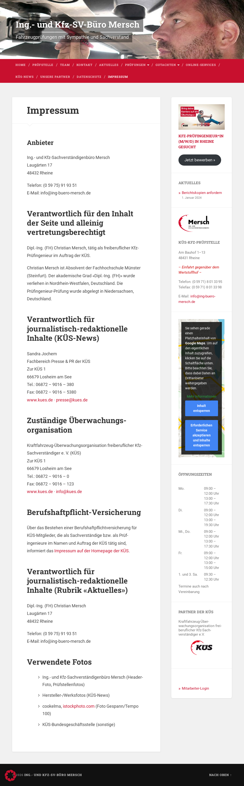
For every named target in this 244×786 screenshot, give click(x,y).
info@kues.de (69, 491)
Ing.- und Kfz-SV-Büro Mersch (78, 24)
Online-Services (201, 65)
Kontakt (84, 65)
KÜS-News (24, 77)
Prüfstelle (42, 65)
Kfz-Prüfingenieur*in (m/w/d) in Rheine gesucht (201, 141)
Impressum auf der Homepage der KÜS (91, 550)
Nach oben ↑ (220, 775)
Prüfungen (135, 65)
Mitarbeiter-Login (195, 688)
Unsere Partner (55, 77)
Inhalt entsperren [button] (201, 408)
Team (65, 65)
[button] (10, 775)
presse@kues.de (72, 399)
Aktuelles (108, 65)
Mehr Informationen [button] (201, 396)
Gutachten (166, 65)
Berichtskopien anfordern (202, 193)
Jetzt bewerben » (199, 160)
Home (20, 65)
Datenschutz (89, 77)
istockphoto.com (79, 706)
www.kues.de (40, 399)
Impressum (118, 77)
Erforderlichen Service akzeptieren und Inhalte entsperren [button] (202, 435)
